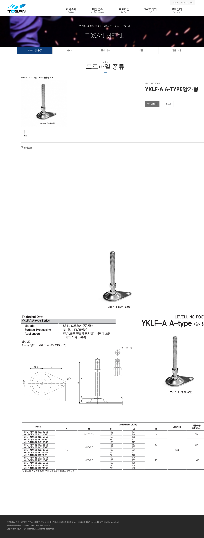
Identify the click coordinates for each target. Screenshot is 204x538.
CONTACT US (187, 2)
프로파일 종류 (34, 50)
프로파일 (124, 11)
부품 (141, 50)
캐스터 (70, 50)
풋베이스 (105, 50)
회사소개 (71, 11)
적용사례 (176, 50)
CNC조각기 (150, 11)
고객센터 (176, 11)
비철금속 (97, 11)
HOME (175, 2)
